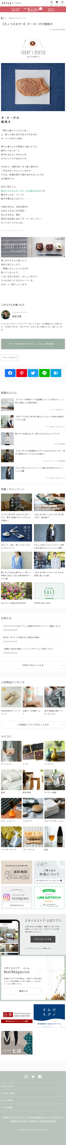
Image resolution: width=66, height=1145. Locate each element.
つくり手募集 (6, 1107)
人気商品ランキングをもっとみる (33, 724)
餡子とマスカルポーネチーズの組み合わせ (21, 191)
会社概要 (33, 1121)
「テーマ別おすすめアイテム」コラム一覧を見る (31, 344)
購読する (23, 991)
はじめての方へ (7, 1086)
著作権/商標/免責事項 (48, 1121)
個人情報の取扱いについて (40, 1117)
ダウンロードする (42, 939)
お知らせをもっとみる (33, 665)
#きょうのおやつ (10, 357)
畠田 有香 (16, 316)
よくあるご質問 (7, 1093)
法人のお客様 (6, 1100)
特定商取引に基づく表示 (19, 1121)
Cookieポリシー (57, 1117)
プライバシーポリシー (19, 1117)
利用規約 (6, 1117)
